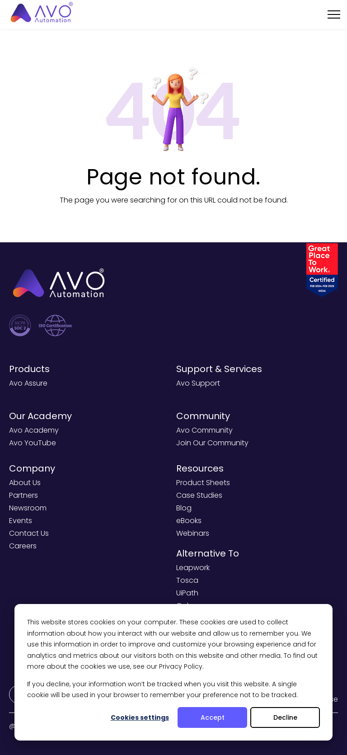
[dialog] (173, 672)
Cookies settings (140, 717)
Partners (23, 495)
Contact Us (29, 533)
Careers (23, 546)
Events (20, 520)
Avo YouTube (32, 443)
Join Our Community (212, 443)
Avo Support (198, 383)
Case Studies (199, 495)
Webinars (192, 533)
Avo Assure (28, 383)
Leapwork (193, 567)
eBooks (189, 520)
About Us (25, 482)
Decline (285, 717)
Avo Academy (34, 430)
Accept (213, 717)
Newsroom (28, 508)
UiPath (187, 593)
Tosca (187, 580)
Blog (184, 508)
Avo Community (204, 430)
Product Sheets (203, 482)
